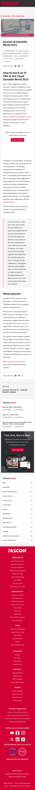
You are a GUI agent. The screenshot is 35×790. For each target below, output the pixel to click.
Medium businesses (17, 601)
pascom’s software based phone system (17, 117)
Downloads (17, 635)
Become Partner (17, 673)
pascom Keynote (17, 694)
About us (17, 655)
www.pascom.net (12, 361)
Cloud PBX (17, 487)
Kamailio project (9, 202)
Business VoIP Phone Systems (16, 774)
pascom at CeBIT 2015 (10, 415)
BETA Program (17, 679)
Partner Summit (17, 697)
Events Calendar (17, 691)
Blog (17, 483)
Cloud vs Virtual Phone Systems (17, 712)
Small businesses (17, 598)
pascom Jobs (17, 664)
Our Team (17, 658)
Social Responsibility (17, 527)
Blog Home (6, 16)
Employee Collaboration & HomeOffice (17, 718)
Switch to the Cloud (17, 632)
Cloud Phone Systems (15, 53)
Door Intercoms (17, 620)
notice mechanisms (22, 783)
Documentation (17, 638)
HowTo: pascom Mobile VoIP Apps (17, 715)
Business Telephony (17, 567)
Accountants (17, 608)
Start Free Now (17, 450)
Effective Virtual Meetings (17, 722)
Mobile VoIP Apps (17, 574)
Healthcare (17, 614)
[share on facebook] (15, 66)
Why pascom (17, 661)
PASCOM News (10, 51)
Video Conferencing (17, 577)
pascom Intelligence (17, 564)
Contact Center (17, 496)
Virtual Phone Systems (17, 777)
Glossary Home (18, 16)
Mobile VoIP (17, 514)
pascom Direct (17, 700)
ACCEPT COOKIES (17, 140)
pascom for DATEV (17, 595)
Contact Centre (17, 583)
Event (16, 56)
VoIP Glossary (17, 500)
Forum (17, 642)
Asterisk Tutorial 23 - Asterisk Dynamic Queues (15, 391)
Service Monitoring (17, 645)
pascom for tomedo (17, 604)
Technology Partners (17, 682)
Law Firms (17, 611)
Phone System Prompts (17, 586)
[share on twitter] (19, 66)
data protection (16, 786)
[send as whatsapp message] (22, 66)
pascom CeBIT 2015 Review (12, 407)
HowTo (17, 509)
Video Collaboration (17, 540)
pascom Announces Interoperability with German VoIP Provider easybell (17, 423)
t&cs (6, 786)
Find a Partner (17, 676)
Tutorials (17, 531)
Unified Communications (17, 536)
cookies (28, 786)
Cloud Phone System (17, 561)
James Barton (19, 58)
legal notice (8, 783)
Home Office (17, 505)
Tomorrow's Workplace (17, 629)
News (20, 51)
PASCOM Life (17, 522)
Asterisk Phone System (17, 617)
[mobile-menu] (32, 3)
